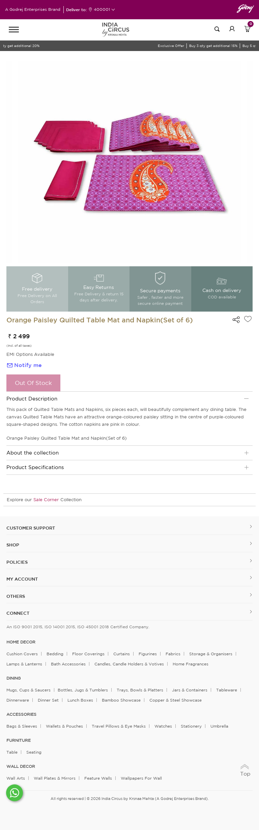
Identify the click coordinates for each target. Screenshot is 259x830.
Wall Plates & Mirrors (55, 778)
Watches (163, 726)
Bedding (55, 654)
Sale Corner (46, 499)
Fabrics (173, 654)
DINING (13, 678)
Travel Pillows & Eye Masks (119, 726)
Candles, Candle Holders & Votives (129, 664)
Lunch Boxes (80, 700)
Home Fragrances (190, 664)
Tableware (226, 690)
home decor (20, 642)
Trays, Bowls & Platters (140, 690)
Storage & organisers (210, 654)
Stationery (191, 726)
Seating (33, 752)
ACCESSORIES (21, 714)
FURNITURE (18, 740)
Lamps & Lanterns (24, 664)
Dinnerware (17, 700)
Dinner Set (48, 700)
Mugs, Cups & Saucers (28, 690)
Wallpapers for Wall (141, 778)
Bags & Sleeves (21, 726)
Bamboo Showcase (121, 700)
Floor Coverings (88, 654)
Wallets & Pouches (64, 726)
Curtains (121, 654)
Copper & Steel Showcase (175, 700)
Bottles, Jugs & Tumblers (83, 690)
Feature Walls (98, 778)
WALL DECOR (20, 766)
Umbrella (219, 726)
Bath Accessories (68, 664)
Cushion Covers (22, 654)
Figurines (148, 654)
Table (12, 752)
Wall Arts (15, 778)
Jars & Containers (189, 690)
